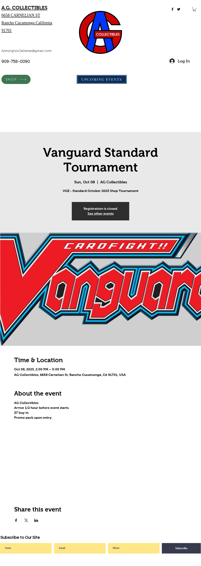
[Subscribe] (181, 548)
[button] (194, 9)
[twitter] (179, 9)
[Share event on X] (26, 520)
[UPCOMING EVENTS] (102, 79)
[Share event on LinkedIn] (36, 520)
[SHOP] (16, 79)
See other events (101, 213)
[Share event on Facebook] (16, 520)
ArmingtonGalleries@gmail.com (26, 51)
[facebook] (172, 9)
